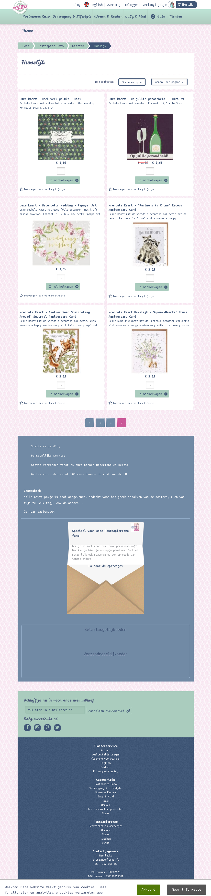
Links (105, 842)
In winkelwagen (61, 180)
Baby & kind (135, 16)
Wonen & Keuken (108, 16)
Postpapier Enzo (36, 16)
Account (105, 750)
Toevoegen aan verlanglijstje (44, 189)
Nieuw (27, 31)
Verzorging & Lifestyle (72, 16)
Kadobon (105, 838)
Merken (175, 16)
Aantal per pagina (169, 82)
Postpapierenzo (106, 821)
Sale (161, 16)
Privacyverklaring (105, 771)
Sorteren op (132, 82)
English (105, 763)
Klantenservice (106, 746)
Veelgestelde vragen (106, 754)
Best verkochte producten (105, 809)
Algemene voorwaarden (105, 758)
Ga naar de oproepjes (106, 566)
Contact (105, 767)
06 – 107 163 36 (106, 863)
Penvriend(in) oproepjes (105, 826)
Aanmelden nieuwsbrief (106, 710)
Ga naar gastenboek (39, 511)
